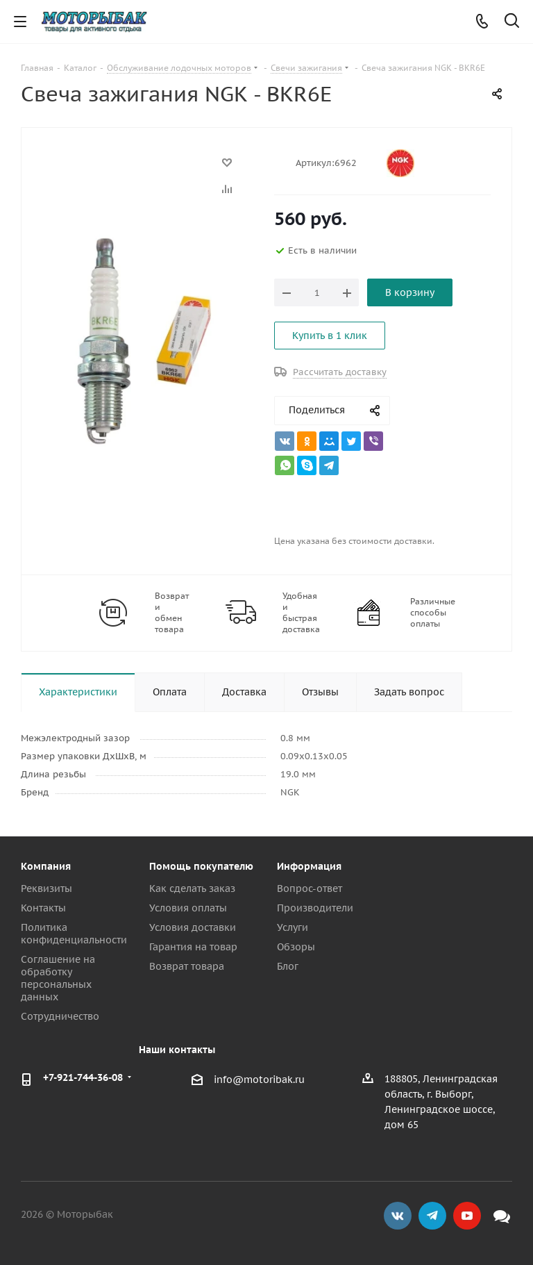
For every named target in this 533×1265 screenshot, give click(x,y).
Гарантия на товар (193, 947)
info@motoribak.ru (259, 1079)
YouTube (467, 1216)
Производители (315, 908)
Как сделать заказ (192, 888)
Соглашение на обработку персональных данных (58, 978)
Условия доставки (192, 927)
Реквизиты (46, 888)
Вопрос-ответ (309, 888)
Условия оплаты (188, 908)
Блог (287, 966)
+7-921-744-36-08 (83, 1077)
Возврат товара (186, 966)
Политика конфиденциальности (74, 933)
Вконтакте (398, 1216)
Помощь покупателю (201, 866)
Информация (309, 866)
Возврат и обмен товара (172, 612)
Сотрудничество (60, 1016)
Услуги (292, 927)
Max (502, 1216)
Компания (46, 866)
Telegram (432, 1216)
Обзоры (296, 947)
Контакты (43, 908)
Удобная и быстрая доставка (301, 612)
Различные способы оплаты (432, 612)
